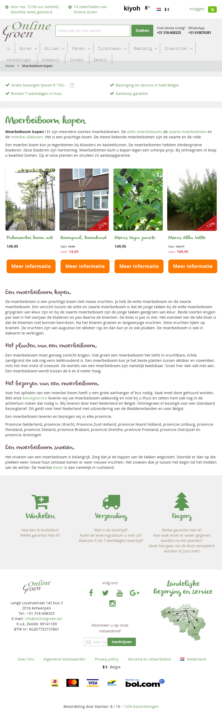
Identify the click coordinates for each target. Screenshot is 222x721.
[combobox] (93, 31)
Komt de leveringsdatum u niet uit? (111, 535)
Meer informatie (31, 266)
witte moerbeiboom (144, 131)
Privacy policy (107, 659)
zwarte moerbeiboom (187, 131)
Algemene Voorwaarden (64, 659)
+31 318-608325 (169, 32)
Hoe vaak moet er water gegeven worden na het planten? (181, 538)
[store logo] (26, 30)
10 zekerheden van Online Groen (90, 9)
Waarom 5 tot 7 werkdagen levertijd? (111, 540)
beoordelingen (141, 706)
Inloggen (197, 8)
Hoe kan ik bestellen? (40, 529)
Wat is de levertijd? (111, 529)
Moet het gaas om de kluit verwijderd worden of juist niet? (182, 548)
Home (10, 66)
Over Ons (26, 659)
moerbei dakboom (27, 136)
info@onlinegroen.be (43, 618)
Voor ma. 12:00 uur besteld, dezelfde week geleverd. (35, 9)
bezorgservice (35, 397)
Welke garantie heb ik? (40, 535)
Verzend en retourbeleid (149, 659)
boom (58, 467)
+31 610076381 (199, 32)
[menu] (111, 53)
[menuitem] (26, 48)
